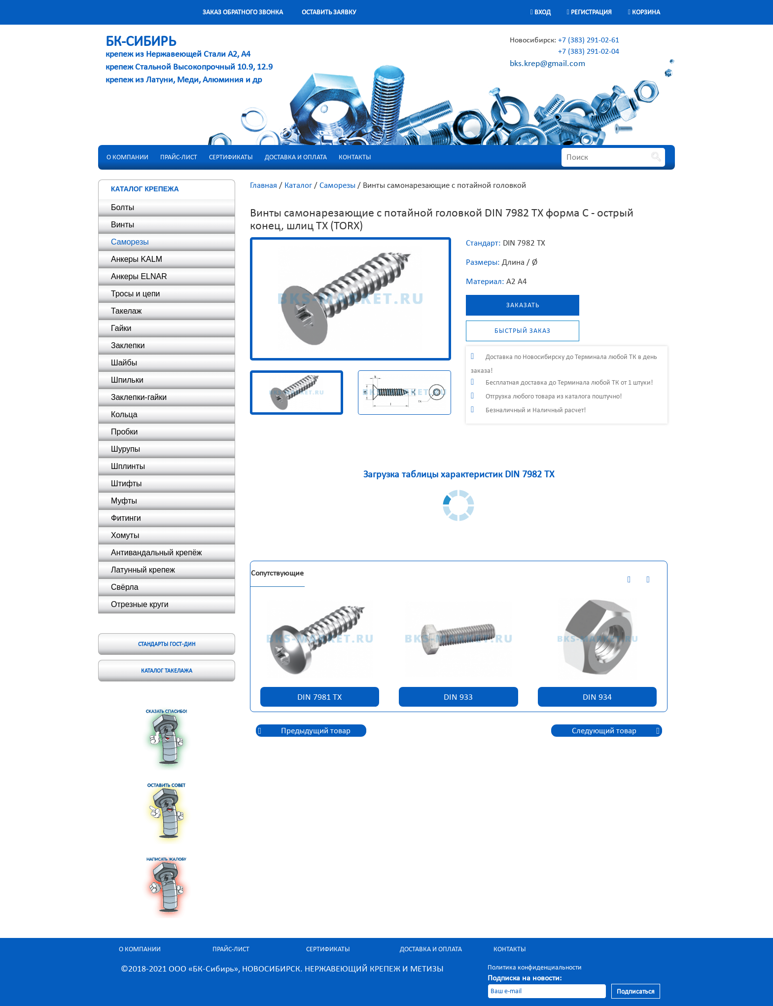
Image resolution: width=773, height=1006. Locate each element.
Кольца (124, 414)
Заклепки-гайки (139, 397)
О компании (127, 157)
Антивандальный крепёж (156, 552)
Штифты (126, 483)
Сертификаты (231, 157)
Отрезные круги (140, 604)
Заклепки (128, 345)
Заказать (522, 305)
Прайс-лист (178, 157)
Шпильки (127, 380)
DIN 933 (458, 696)
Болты (122, 207)
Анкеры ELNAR (139, 276)
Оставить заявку (329, 12)
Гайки (121, 328)
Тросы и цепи (135, 293)
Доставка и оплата (296, 157)
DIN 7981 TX (319, 696)
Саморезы (130, 242)
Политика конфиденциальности (535, 967)
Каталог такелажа (166, 670)
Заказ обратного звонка (243, 12)
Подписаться (636, 991)
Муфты (124, 501)
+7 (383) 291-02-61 (588, 39)
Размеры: (483, 262)
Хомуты (125, 535)
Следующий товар (604, 730)
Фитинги (126, 518)
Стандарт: (483, 243)
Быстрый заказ (522, 330)
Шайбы (124, 363)
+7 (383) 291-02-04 (588, 51)
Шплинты (128, 466)
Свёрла (125, 587)
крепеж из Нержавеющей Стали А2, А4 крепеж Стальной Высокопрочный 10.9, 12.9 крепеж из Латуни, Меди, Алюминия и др (189, 61)
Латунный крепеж (143, 570)
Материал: (485, 281)
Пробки (124, 432)
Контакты (355, 157)
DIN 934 (597, 696)
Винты (122, 224)
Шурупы (125, 449)
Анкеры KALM (136, 259)
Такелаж (126, 311)
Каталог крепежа (145, 189)
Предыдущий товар (316, 730)
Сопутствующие (277, 572)
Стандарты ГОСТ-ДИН (166, 644)
